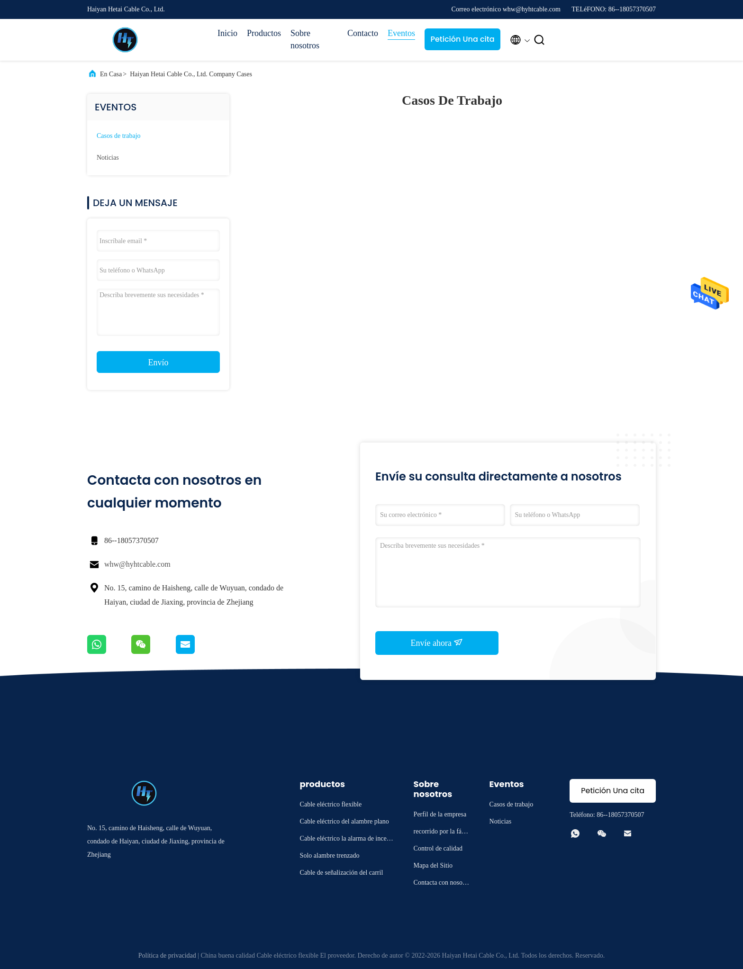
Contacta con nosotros (442, 884)
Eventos (401, 33)
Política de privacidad (167, 955)
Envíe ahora (437, 642)
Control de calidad (438, 848)
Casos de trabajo (119, 135)
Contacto (362, 33)
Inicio (227, 33)
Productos (264, 33)
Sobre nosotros (304, 39)
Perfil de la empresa (440, 814)
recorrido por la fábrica (441, 833)
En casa (111, 74)
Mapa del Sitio (433, 865)
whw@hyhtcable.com (137, 564)
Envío (158, 362)
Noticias (108, 157)
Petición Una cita (462, 39)
